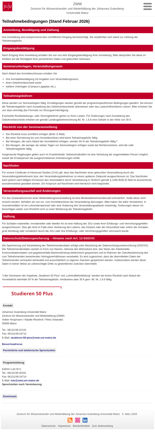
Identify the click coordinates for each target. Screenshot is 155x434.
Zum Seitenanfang (102, 425)
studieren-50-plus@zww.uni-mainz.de (33, 337)
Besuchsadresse (12, 344)
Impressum (64, 425)
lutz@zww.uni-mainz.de (25, 380)
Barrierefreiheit (81, 425)
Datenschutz (48, 425)
